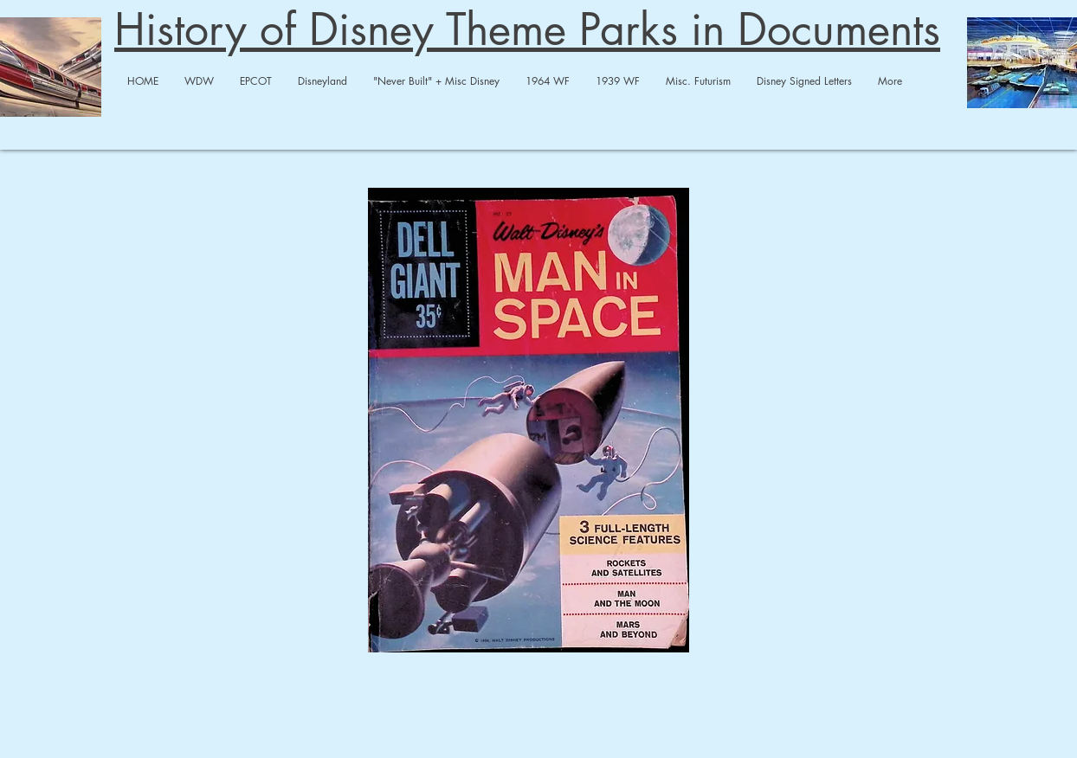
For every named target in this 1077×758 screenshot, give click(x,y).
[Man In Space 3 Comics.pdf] (528, 422)
